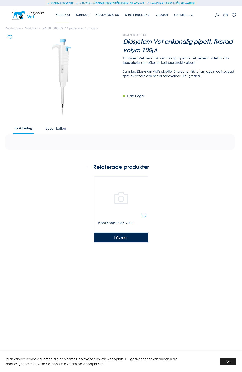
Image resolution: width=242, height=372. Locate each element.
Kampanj (83, 15)
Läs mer (121, 252)
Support (162, 15)
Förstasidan (13, 28)
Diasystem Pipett (135, 35)
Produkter (63, 15)
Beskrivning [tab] (23, 128)
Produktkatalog (107, 15)
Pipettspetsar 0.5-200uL (116, 237)
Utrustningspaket (137, 15)
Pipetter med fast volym (82, 28)
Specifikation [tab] (56, 128)
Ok (228, 361)
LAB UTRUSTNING (52, 28)
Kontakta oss (183, 15)
